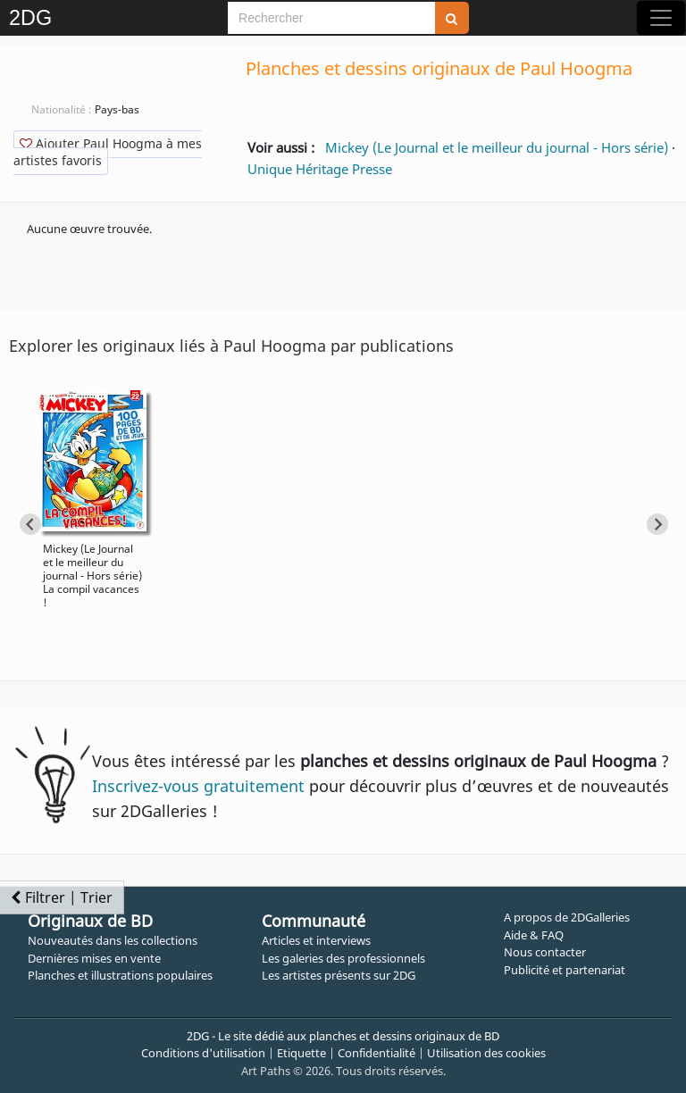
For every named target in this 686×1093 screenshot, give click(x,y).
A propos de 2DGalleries (567, 917)
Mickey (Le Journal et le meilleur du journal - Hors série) (496, 147)
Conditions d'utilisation (203, 1053)
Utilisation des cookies (486, 1053)
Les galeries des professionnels (343, 958)
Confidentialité (376, 1053)
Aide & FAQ (534, 935)
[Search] (331, 18)
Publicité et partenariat (564, 970)
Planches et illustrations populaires (120, 975)
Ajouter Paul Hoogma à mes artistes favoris (107, 152)
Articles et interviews (316, 940)
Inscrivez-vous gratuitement (198, 786)
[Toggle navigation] (661, 18)
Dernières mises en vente (94, 958)
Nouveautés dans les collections (112, 940)
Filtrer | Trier (62, 897)
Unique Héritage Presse (319, 169)
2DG (30, 17)
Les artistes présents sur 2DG (338, 975)
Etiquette (301, 1053)
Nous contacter (545, 952)
